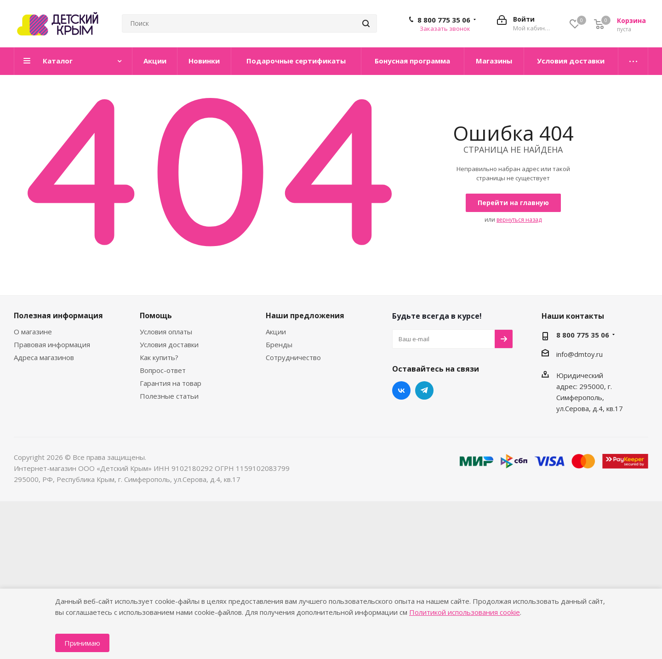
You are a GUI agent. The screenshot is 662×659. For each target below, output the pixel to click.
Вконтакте (401, 390)
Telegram (424, 390)
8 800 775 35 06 (443, 20)
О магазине (33, 331)
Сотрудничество (293, 357)
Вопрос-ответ (163, 370)
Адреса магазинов (44, 357)
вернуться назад (519, 219)
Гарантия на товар (170, 383)
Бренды (279, 344)
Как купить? (159, 357)
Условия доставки (169, 344)
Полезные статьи (169, 396)
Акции (276, 331)
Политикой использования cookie (464, 612)
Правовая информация (52, 344)
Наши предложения (305, 315)
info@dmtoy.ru (579, 354)
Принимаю (82, 643)
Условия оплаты (166, 331)
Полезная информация (58, 315)
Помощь (156, 315)
